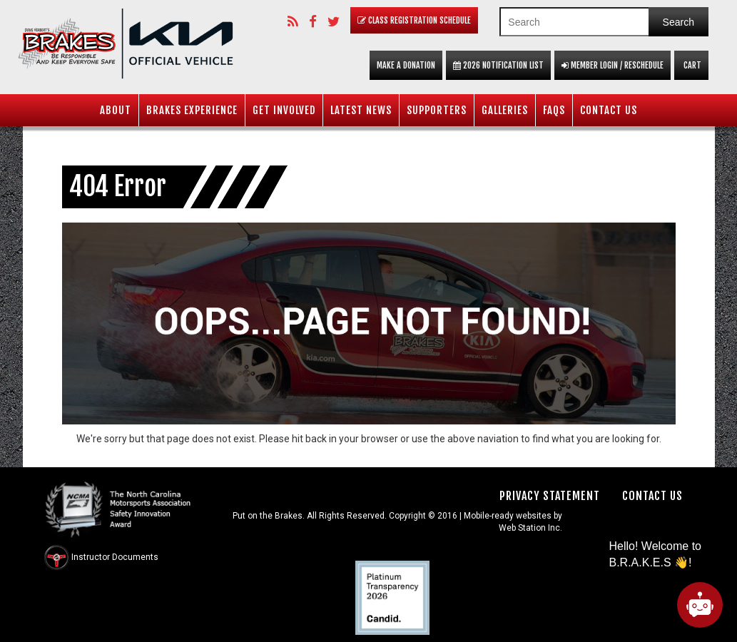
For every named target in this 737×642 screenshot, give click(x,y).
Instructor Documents (114, 557)
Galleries (505, 110)
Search (678, 22)
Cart (691, 65)
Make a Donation (406, 65)
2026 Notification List (498, 65)
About (115, 110)
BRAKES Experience (192, 110)
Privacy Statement (549, 496)
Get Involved (284, 110)
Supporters (437, 110)
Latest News (361, 110)
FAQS (554, 110)
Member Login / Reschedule (612, 65)
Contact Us (608, 110)
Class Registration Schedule (414, 20)
